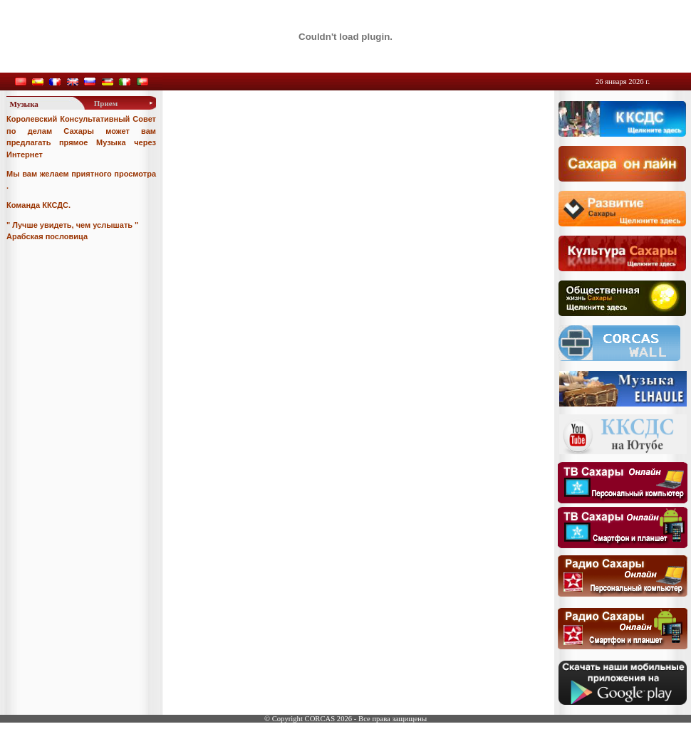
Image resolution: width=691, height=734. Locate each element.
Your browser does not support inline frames (340, 273)
